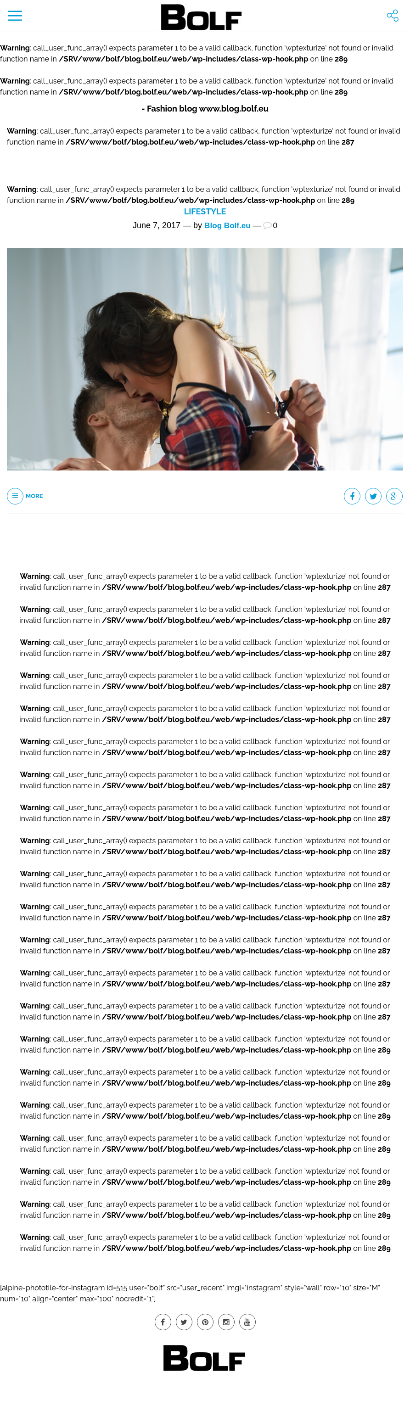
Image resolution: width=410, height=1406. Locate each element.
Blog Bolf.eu (227, 225)
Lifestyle (205, 211)
